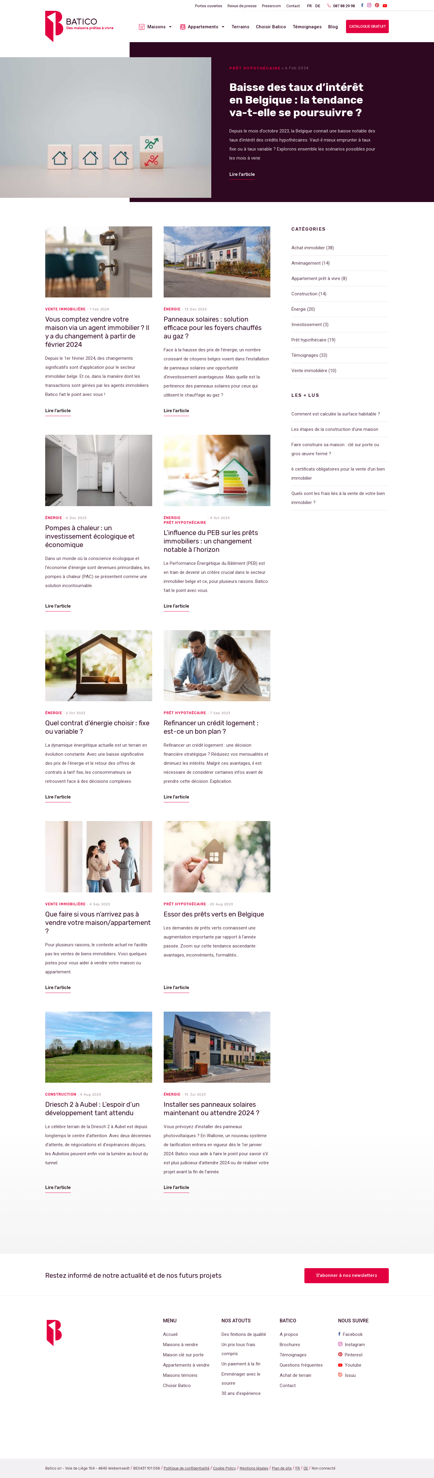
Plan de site (282, 1468)
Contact (293, 6)
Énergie (172, 309)
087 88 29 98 (341, 6)
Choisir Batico (271, 27)
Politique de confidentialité (186, 1468)
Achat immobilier (308, 247)
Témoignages (307, 27)
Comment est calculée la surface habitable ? (335, 414)
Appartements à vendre (186, 1365)
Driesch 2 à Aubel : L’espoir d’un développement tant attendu (92, 1108)
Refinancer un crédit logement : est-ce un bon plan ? (211, 727)
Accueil (170, 1334)
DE (317, 6)
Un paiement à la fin (241, 1364)
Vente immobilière (65, 309)
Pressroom (271, 6)
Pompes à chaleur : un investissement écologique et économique (90, 536)
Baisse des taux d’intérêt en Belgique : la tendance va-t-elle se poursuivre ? (296, 100)
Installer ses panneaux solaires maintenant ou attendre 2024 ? (211, 1108)
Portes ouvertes (208, 6)
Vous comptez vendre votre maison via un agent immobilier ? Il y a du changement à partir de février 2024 (97, 332)
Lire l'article (242, 174)
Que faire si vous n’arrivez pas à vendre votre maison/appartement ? (98, 922)
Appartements (203, 27)
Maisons (156, 27)
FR (309, 6)
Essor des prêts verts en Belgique (214, 914)
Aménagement (306, 263)
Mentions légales (254, 1468)
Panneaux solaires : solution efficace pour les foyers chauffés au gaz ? (213, 327)
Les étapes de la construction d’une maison (334, 429)
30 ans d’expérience (241, 1393)
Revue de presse (242, 6)
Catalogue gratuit (367, 26)
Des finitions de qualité (244, 1334)
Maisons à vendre (180, 1344)
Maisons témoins (180, 1375)
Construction (60, 1094)
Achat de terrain (295, 1375)
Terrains (240, 27)
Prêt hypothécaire (255, 68)
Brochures (290, 1344)
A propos (289, 1334)
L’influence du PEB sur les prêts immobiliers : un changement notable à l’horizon (211, 541)
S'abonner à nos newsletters (346, 1275)
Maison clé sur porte (183, 1355)
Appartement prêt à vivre (315, 278)
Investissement (306, 324)
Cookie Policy (224, 1468)
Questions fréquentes (301, 1365)
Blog (333, 27)
